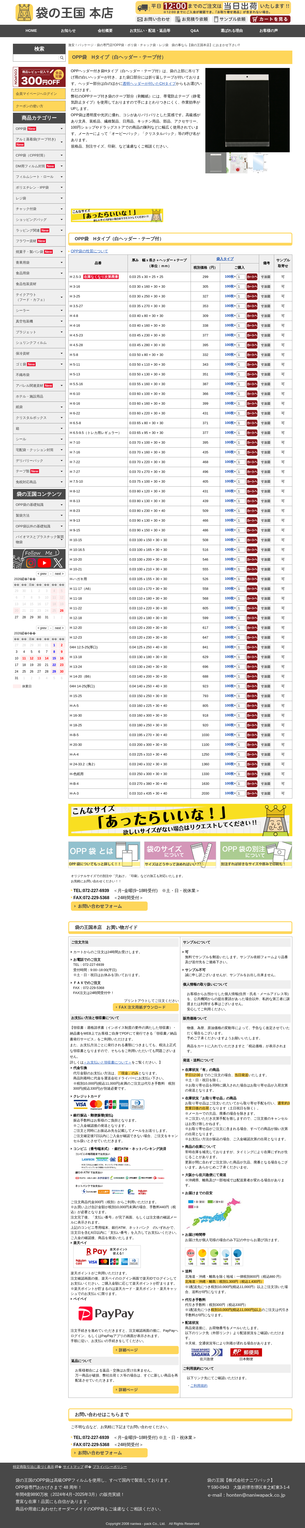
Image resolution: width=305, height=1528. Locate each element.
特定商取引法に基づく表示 (33, 1467)
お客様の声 (268, 30)
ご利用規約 (198, 1386)
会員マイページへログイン (36, 94)
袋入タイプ (225, 259)
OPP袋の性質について (89, 251)
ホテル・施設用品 (29, 396)
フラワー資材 (31, 241)
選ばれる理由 (232, 30)
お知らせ (68, 30)
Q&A (195, 30)
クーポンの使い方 (29, 106)
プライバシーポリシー (110, 1467)
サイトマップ (73, 1467)
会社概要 (105, 30)
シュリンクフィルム (31, 343)
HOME (31, 30)
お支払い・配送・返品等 (150, 30)
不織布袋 (23, 375)
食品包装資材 (26, 284)
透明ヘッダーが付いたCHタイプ (149, 83)
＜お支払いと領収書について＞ (108, 1062)
